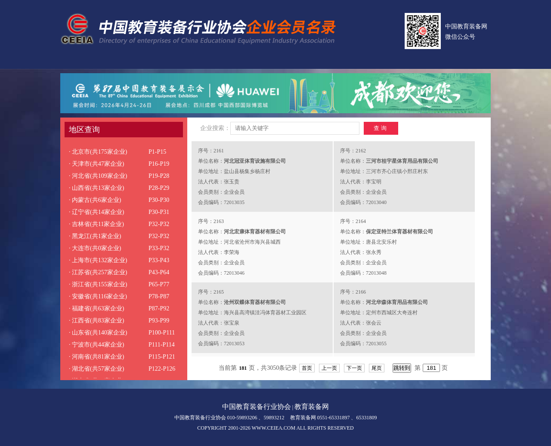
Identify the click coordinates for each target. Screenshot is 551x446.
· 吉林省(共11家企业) (96, 224)
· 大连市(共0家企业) (95, 248)
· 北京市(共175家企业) (98, 152)
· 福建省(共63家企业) (96, 308)
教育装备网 (311, 406)
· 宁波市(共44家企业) (96, 344)
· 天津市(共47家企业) (96, 164)
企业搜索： (215, 128)
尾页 (376, 368)
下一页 (354, 368)
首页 (307, 368)
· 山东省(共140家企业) (98, 332)
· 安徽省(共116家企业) (98, 296)
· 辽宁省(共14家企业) (96, 212)
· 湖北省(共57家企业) (96, 368)
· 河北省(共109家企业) (98, 176)
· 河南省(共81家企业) (96, 356)
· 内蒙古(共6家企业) (95, 200)
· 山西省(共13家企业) (96, 188)
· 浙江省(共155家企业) (98, 284)
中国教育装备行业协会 (256, 406)
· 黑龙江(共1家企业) (95, 236)
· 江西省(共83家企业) (96, 320)
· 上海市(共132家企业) (98, 260)
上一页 (329, 368)
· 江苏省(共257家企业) (98, 272)
